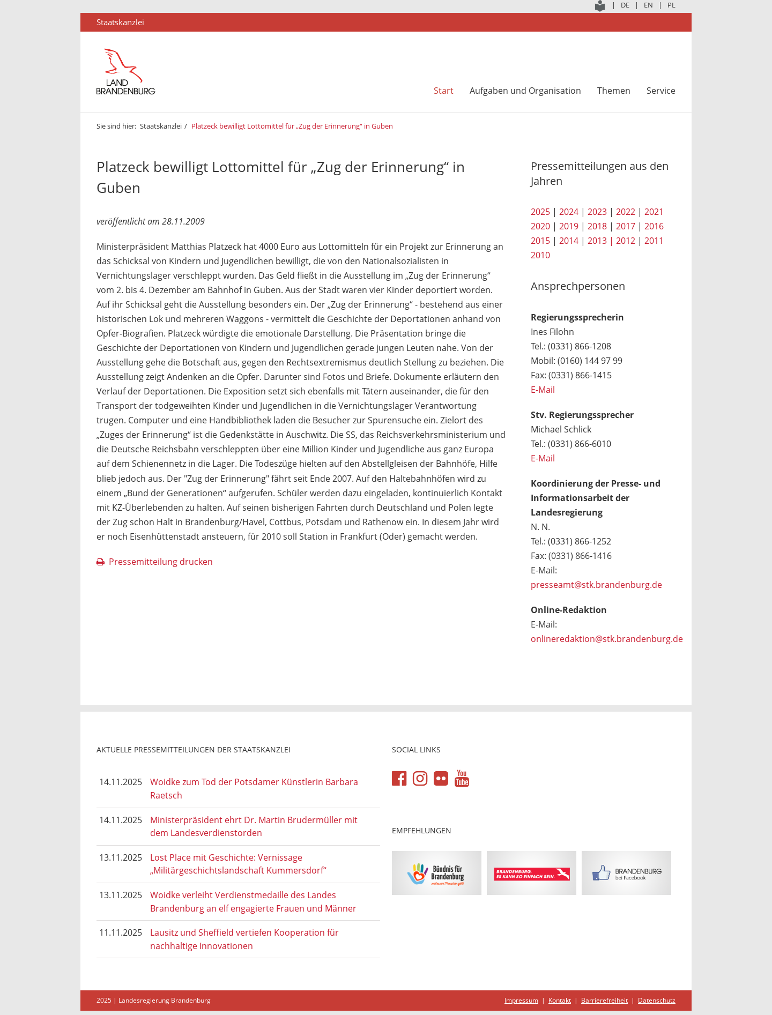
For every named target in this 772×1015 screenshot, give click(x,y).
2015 (540, 241)
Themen (613, 90)
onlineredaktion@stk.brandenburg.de (607, 639)
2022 (625, 212)
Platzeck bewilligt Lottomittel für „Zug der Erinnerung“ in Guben (292, 126)
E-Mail (543, 389)
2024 (568, 212)
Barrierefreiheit (604, 1000)
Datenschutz (657, 1000)
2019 (568, 226)
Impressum (521, 1000)
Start (444, 90)
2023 (597, 212)
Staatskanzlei (161, 126)
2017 (625, 226)
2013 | (601, 241)
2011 (654, 241)
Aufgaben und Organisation (525, 90)
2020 (540, 226)
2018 (597, 226)
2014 (568, 241)
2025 (540, 212)
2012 (625, 241)
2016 (654, 226)
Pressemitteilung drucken (161, 561)
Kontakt (559, 1000)
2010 (540, 255)
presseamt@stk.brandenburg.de (596, 585)
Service (661, 90)
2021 (654, 212)
